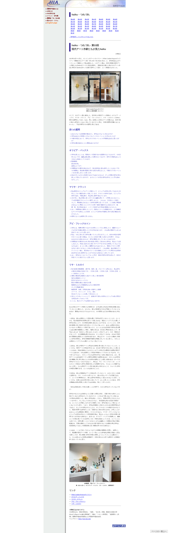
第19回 (101, 26)
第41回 (94, 19)
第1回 (72, 33)
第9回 (72, 31)
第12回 (101, 28)
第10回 (115, 28)
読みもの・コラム (52, 20)
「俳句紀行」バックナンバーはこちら (81, 37)
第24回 (115, 24)
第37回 (73, 22)
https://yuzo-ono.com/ (84, 519)
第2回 (117, 31)
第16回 (73, 28)
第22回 (80, 26)
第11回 (108, 28)
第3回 (110, 31)
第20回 (94, 26)
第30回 (73, 24)
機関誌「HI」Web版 (53, 18)
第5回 (98, 31)
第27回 (94, 24)
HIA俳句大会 (51, 13)
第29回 (80, 24)
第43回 (80, 19)
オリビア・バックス (77, 497)
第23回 (73, 26)
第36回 (80, 22)
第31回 (115, 22)
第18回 (108, 26)
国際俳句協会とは (52, 9)
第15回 (80, 28)
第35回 (87, 22)
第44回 (73, 19)
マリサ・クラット (77, 499)
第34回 (94, 22)
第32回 (108, 22)
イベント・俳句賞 (52, 16)
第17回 (115, 26)
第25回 (108, 24)
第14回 (87, 28)
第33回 (101, 22)
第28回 (87, 24)
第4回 (104, 31)
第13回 (94, 28)
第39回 (108, 19)
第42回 (87, 19)
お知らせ (49, 11)
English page (52, 23)
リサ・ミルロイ (76, 503)
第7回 (85, 31)
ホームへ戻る (119, 526)
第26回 (101, 24)
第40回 (101, 19)
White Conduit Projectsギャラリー (81, 494)
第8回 (79, 31)
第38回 (115, 19)
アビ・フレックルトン (78, 501)
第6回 (91, 31)
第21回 (87, 26)
